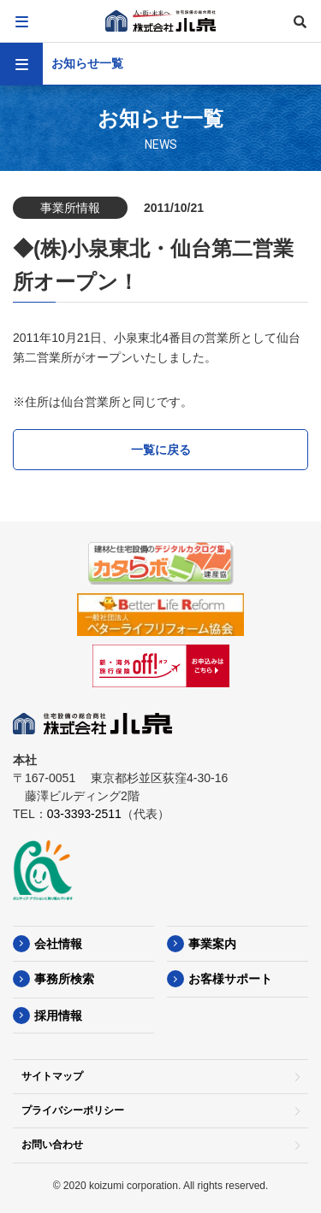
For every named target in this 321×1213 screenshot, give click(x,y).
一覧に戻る (161, 449)
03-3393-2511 (84, 814)
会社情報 (58, 944)
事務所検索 (64, 979)
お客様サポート (230, 979)
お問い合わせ (52, 1145)
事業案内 (212, 944)
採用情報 (58, 1015)
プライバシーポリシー (72, 1110)
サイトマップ (52, 1076)
